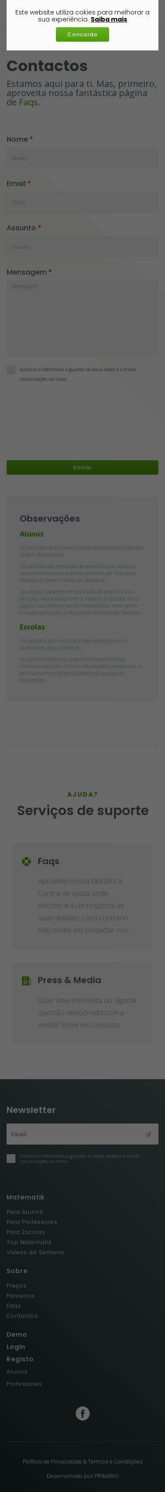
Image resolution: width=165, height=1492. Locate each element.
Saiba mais (109, 19)
